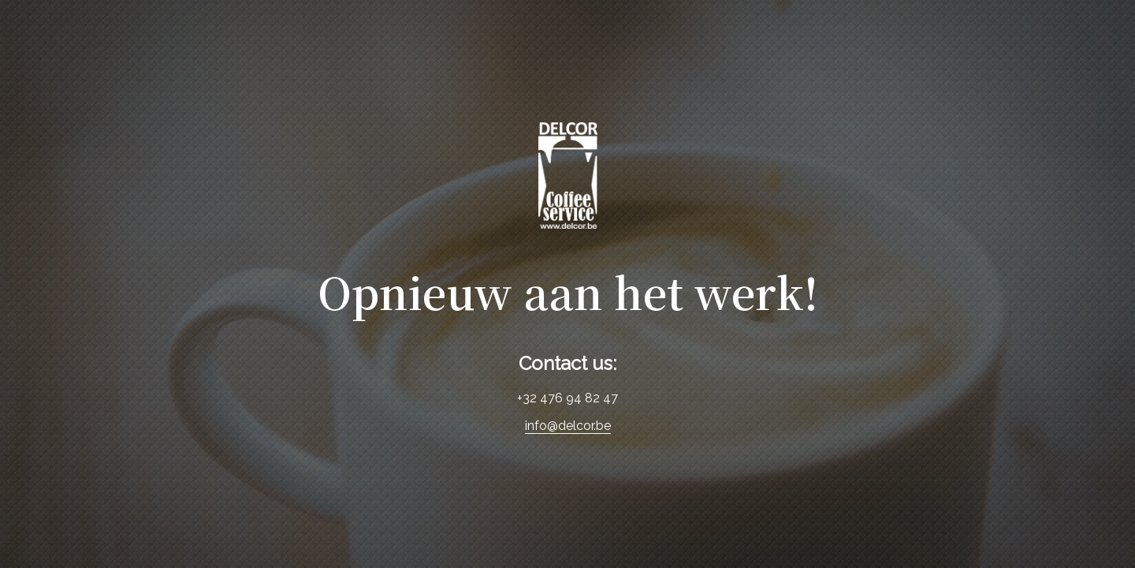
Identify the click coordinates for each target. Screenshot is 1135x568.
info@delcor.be (568, 425)
